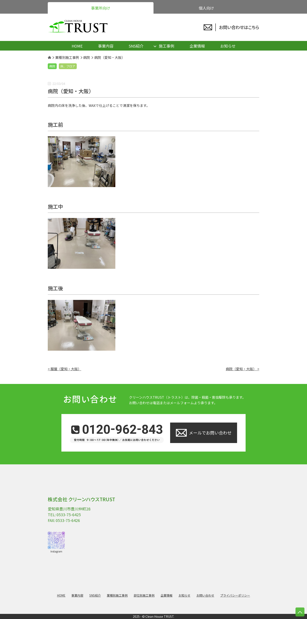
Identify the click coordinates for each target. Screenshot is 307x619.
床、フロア (67, 66)
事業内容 (105, 46)
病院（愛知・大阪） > (242, 368)
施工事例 (166, 46)
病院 (52, 66)
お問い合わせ (205, 595)
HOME (77, 46)
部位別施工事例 (144, 595)
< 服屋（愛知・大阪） (64, 368)
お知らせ (228, 46)
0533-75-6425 (68, 514)
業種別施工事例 (117, 595)
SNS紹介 (136, 46)
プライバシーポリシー (235, 595)
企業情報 (197, 46)
